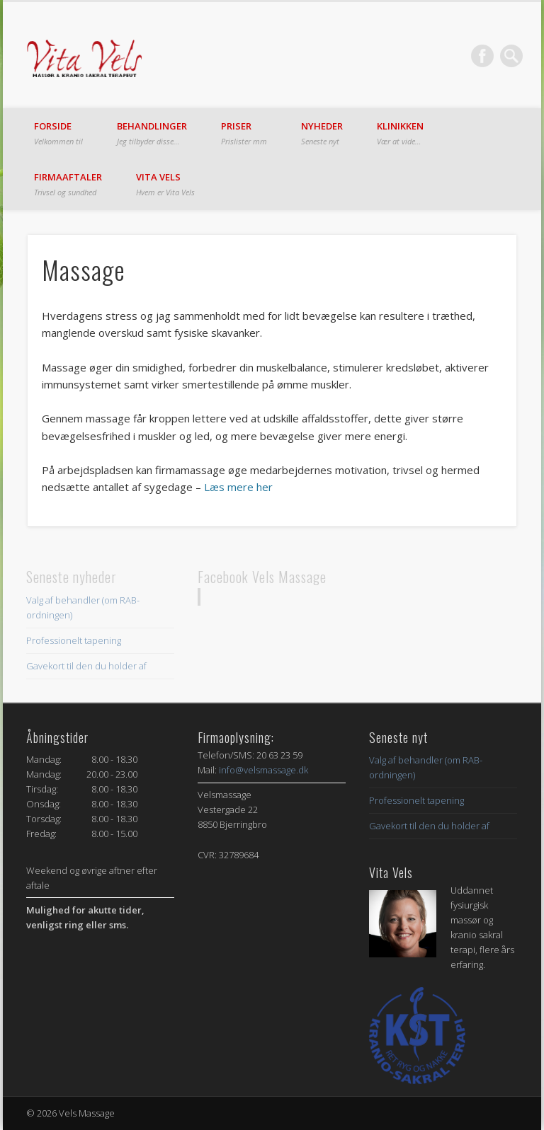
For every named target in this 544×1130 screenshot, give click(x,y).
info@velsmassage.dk (263, 769)
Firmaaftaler (68, 184)
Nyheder (322, 133)
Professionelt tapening (73, 640)
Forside (58, 133)
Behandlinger (152, 133)
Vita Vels (165, 184)
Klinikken (400, 133)
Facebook (482, 56)
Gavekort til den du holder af (86, 665)
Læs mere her (238, 487)
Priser (244, 133)
